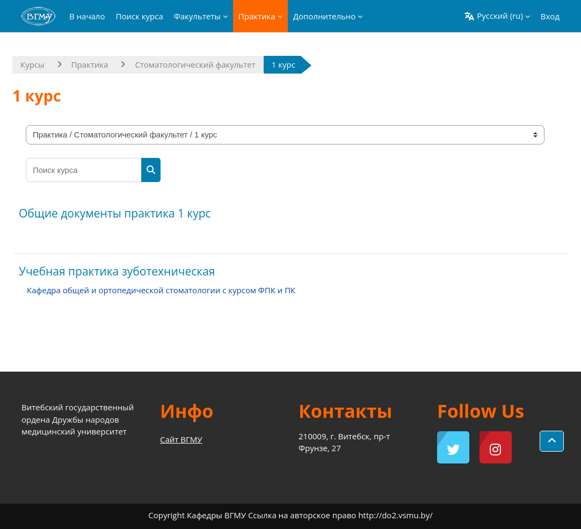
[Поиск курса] (84, 170)
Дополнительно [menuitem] (324, 16)
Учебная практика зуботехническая (117, 271)
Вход (550, 16)
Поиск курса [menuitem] (139, 16)
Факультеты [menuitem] (197, 16)
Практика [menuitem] (256, 16)
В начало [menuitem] (87, 16)
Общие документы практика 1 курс (115, 213)
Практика (89, 64)
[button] (496, 16)
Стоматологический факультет (195, 64)
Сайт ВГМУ (181, 439)
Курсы (32, 64)
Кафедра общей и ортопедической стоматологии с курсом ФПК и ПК (161, 290)
